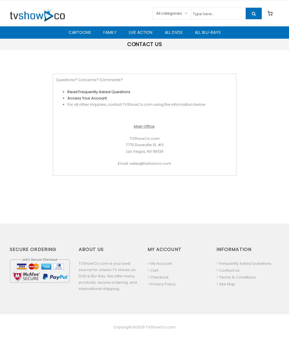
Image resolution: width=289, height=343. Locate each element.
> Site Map (225, 284)
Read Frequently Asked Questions (98, 92)
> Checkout (158, 277)
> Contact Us (228, 270)
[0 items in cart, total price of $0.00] (270, 13)
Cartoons (80, 32)
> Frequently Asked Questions (243, 263)
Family (110, 32)
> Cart (153, 270)
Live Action (140, 32)
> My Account (160, 263)
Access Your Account (87, 98)
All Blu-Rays (208, 32)
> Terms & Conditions (236, 277)
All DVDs (174, 32)
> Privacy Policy (162, 284)
